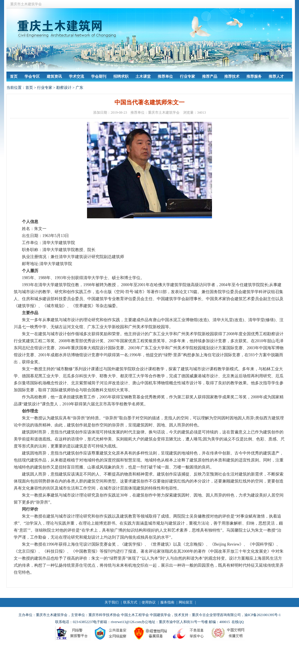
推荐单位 (165, 76)
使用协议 (149, 602)
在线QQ (238, 622)
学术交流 (76, 76)
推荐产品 (209, 76)
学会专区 (32, 76)
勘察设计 (64, 87)
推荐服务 (254, 76)
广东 (79, 87)
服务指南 (167, 602)
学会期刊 (98, 76)
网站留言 (186, 602)
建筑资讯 (54, 76)
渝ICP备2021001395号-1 (262, 615)
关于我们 (112, 602)
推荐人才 (276, 76)
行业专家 (187, 76)
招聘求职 (120, 76)
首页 (14, 76)
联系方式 (130, 602)
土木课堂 (143, 76)
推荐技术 (231, 76)
